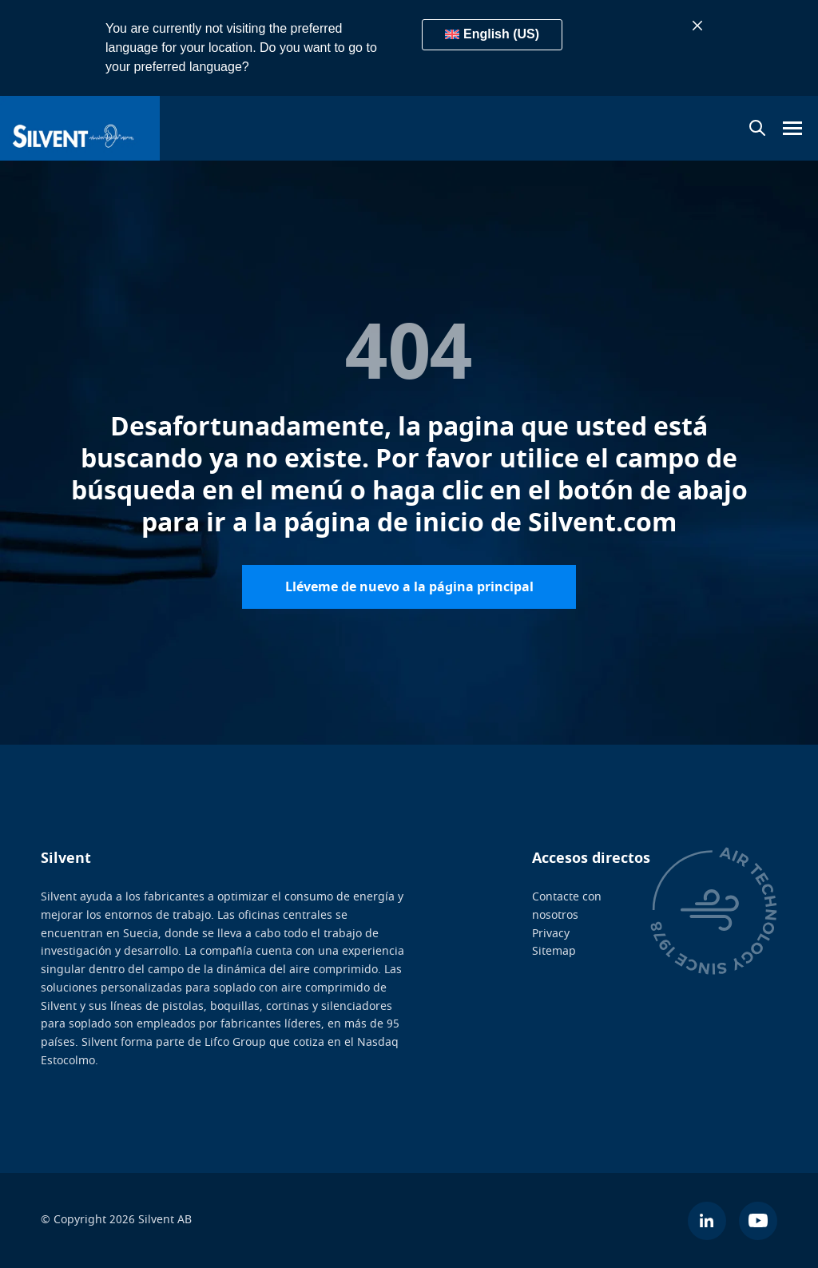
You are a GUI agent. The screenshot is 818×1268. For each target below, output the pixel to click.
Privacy (551, 932)
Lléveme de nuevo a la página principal (409, 586)
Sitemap (554, 951)
